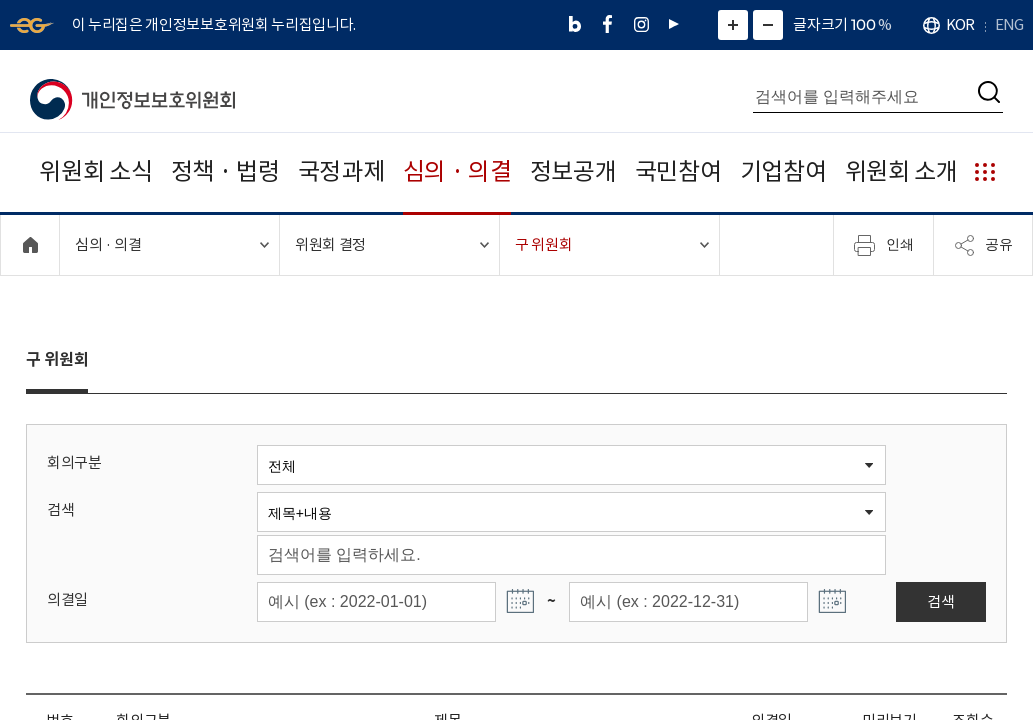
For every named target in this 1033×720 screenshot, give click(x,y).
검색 (60, 509)
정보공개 (573, 171)
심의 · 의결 (457, 171)
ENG (1009, 24)
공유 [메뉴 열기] (983, 245)
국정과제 (341, 171)
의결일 (67, 599)
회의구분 (74, 462)
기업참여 (783, 171)
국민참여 (678, 171)
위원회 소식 (95, 171)
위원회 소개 (901, 171)
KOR (960, 24)
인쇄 (884, 245)
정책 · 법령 (225, 171)
